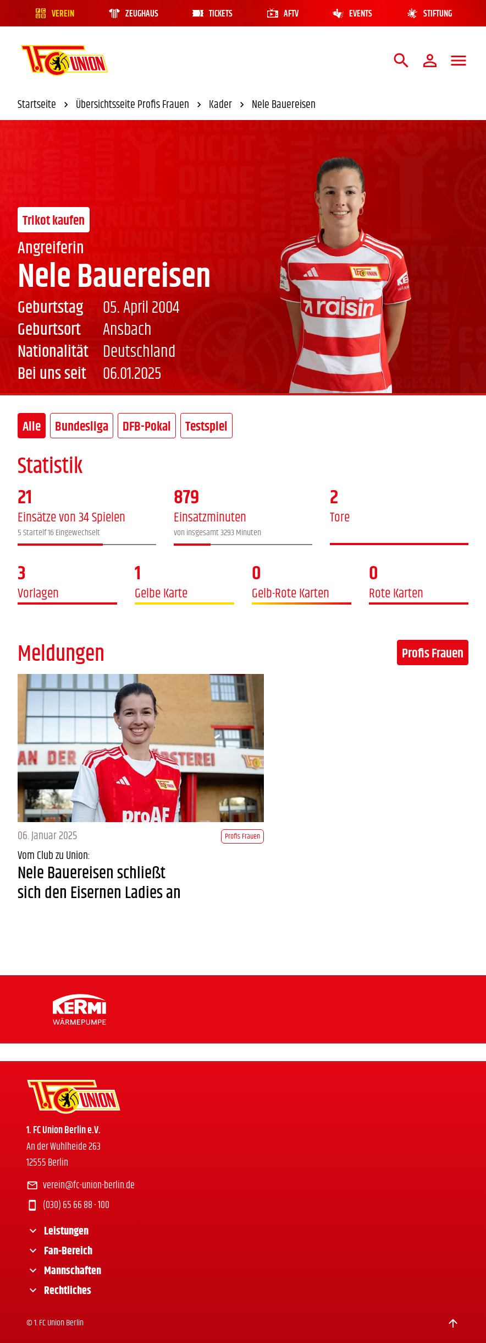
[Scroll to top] (453, 1323)
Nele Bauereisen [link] (284, 105)
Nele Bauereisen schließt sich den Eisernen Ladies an (99, 883)
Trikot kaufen (54, 221)
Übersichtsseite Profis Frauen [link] (140, 105)
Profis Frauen (432, 654)
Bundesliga (81, 427)
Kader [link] (228, 105)
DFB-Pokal (147, 427)
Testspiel (206, 427)
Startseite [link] (44, 105)
